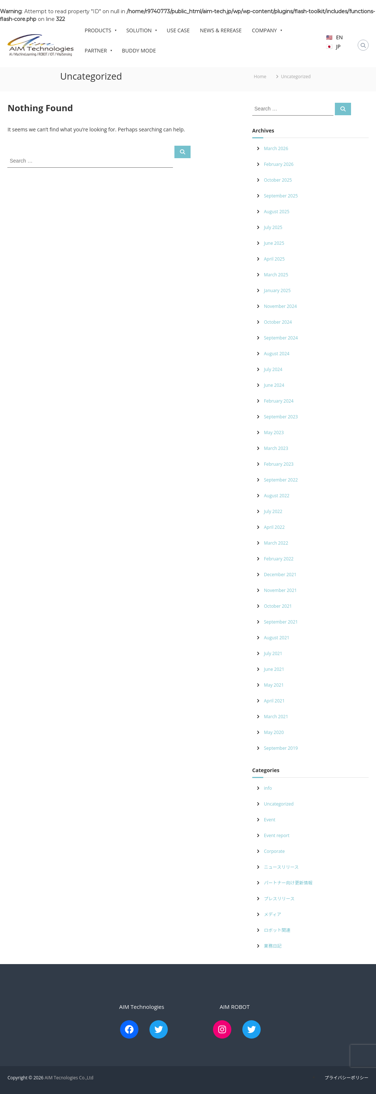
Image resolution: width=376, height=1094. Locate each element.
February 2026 (279, 164)
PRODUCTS (100, 30)
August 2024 (276, 353)
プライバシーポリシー (347, 1078)
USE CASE (178, 30)
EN (339, 37)
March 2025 (276, 275)
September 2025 (281, 196)
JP (338, 46)
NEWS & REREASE (221, 30)
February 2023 (279, 464)
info (268, 788)
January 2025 (277, 290)
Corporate (274, 851)
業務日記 (273, 946)
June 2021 (274, 669)
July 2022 (273, 511)
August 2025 (276, 211)
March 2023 (276, 448)
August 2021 (276, 638)
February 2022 (279, 559)
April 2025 (274, 259)
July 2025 (273, 227)
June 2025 (274, 243)
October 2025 (278, 180)
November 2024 (280, 306)
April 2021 (274, 701)
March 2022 (276, 543)
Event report (277, 835)
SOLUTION (141, 30)
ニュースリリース (281, 867)
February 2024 (279, 401)
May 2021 (274, 685)
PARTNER (98, 50)
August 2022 (276, 496)
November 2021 (280, 590)
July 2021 (273, 653)
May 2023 (274, 432)
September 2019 (281, 748)
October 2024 (278, 322)
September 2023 (281, 417)
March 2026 (276, 148)
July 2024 (273, 369)
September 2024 (281, 338)
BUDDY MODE (139, 50)
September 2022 (281, 480)
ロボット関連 (277, 930)
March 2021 (276, 716)
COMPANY (267, 30)
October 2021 (278, 606)
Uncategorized (279, 804)
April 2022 (274, 527)
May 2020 (274, 732)
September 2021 (281, 622)
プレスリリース (279, 898)
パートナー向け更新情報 (288, 883)
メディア (272, 914)
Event (269, 820)
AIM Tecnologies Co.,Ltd (68, 1078)
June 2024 (274, 385)
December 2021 (280, 574)
